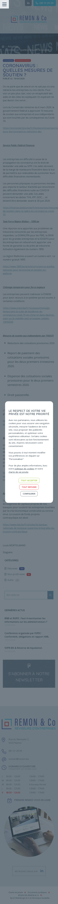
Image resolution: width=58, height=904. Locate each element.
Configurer (29, 493)
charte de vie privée (18, 471)
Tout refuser (29, 487)
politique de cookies (24, 468)
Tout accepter (29, 480)
